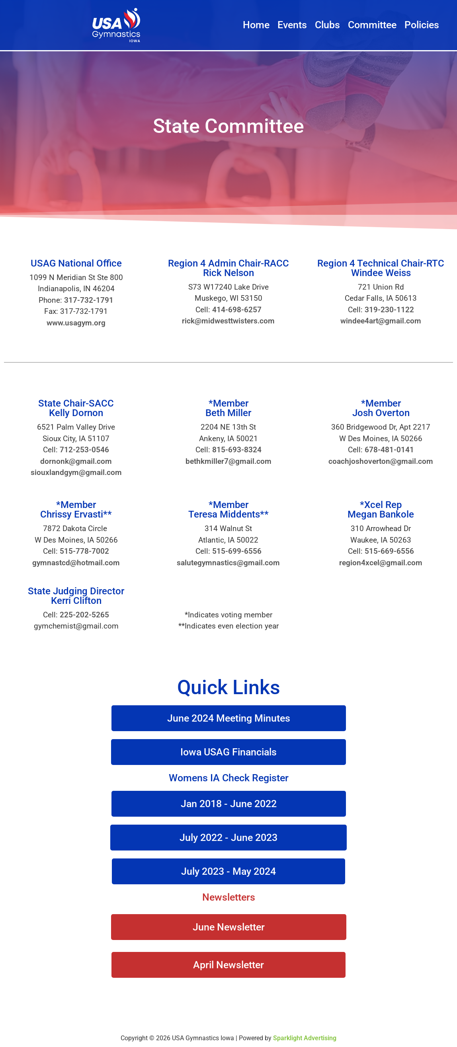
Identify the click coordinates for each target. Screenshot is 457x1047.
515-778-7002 (84, 551)
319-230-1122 (389, 309)
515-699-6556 (237, 551)
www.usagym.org (76, 322)
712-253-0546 (84, 449)
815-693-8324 (237, 449)
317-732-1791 (88, 300)
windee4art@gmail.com (380, 320)
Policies (421, 25)
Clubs (327, 25)
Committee (372, 25)
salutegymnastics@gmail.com (228, 562)
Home (256, 25)
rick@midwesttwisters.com (228, 320)
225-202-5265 (84, 614)
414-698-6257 (237, 309)
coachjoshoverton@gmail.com (380, 461)
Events (292, 25)
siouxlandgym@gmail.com (76, 472)
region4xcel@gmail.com (380, 562)
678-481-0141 (389, 449)
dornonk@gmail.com (76, 461)
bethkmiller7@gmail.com (228, 461)
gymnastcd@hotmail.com (76, 562)
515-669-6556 (389, 551)
